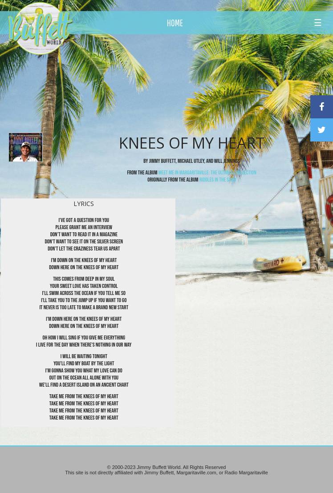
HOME (175, 22)
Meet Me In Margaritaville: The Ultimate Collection (207, 172)
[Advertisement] (194, 82)
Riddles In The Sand (217, 179)
